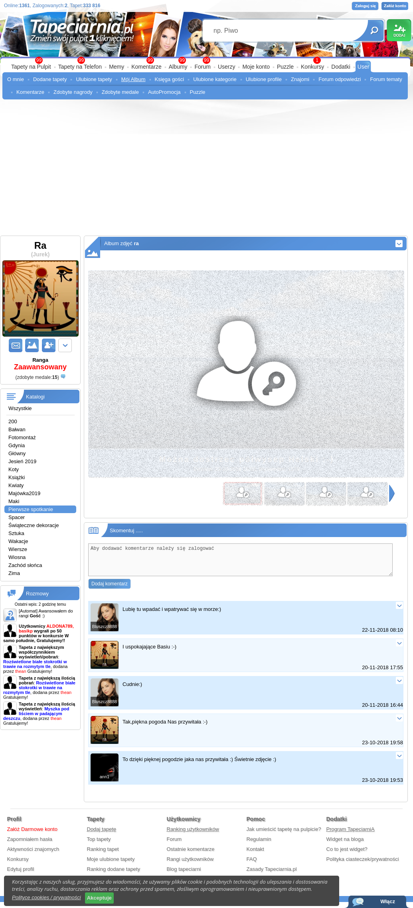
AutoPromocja (164, 92)
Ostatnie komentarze (191, 855)
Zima (14, 573)
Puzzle (285, 66)
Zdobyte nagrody (73, 92)
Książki (16, 477)
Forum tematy (386, 79)
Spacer (16, 517)
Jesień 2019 (22, 461)
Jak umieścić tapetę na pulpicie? (284, 835)
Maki (13, 501)
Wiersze (17, 549)
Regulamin (259, 845)
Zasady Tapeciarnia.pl (272, 875)
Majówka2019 (24, 493)
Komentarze (146, 66)
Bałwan (17, 429)
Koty (13, 469)
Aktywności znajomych (33, 855)
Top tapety (99, 845)
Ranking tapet (103, 855)
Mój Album (133, 79)
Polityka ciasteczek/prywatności (362, 865)
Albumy (178, 66)
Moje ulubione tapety (111, 865)
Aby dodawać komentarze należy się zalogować (240, 562)
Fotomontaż (22, 437)
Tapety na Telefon (80, 66)
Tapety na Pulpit (31, 66)
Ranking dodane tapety (113, 875)
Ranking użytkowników (193, 835)
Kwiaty (16, 485)
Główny (17, 453)
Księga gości (169, 79)
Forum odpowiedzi (339, 79)
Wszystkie (20, 408)
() (37, 377)
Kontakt (255, 855)
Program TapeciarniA (350, 835)
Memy (116, 66)
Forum (202, 66)
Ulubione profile (264, 79)
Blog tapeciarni (184, 875)
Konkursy (312, 66)
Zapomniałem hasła (29, 845)
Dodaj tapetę (102, 835)
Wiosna (17, 557)
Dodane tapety (50, 79)
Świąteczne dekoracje (33, 525)
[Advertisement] (206, 164)
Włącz (387, 901)
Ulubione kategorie (214, 79)
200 (12, 421)
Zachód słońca (25, 565)
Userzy (226, 66)
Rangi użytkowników (190, 865)
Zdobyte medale (120, 92)
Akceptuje (99, 898)
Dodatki (340, 66)
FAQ (252, 865)
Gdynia (16, 445)
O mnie (15, 79)
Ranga (40, 364)
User (364, 66)
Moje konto (255, 66)
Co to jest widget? (347, 855)
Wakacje (18, 541)
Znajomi (300, 79)
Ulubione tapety (94, 79)
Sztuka (16, 533)
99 (206, 60)
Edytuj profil (20, 875)
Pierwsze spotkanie (30, 509)
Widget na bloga (345, 845)
